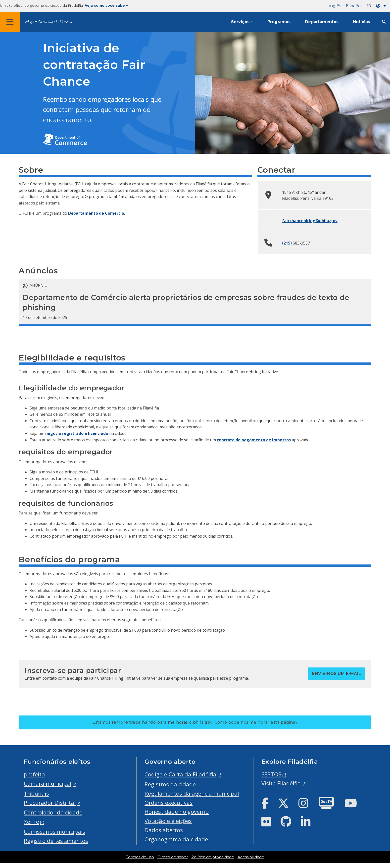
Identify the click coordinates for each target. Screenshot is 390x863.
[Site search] (384, 22)
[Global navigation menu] (10, 22)
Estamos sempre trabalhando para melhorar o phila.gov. (194, 722)
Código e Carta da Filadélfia (180, 774)
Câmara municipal (47, 783)
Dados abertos (164, 830)
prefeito (34, 774)
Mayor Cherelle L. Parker (48, 21)
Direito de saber (172, 857)
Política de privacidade (212, 857)
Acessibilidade (251, 857)
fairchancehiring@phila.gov (310, 220)
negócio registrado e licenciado (76, 433)
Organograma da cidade (176, 839)
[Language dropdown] (382, 6)
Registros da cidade (170, 784)
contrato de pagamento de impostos (254, 440)
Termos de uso (140, 857)
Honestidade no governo (177, 811)
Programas (279, 21)
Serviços (240, 21)
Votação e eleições (168, 821)
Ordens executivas (169, 803)
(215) (287, 243)
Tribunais (36, 793)
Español (354, 5)
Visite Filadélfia (281, 783)
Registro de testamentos (56, 841)
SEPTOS (271, 774)
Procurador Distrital (50, 803)
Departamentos (322, 21)
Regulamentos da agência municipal (192, 793)
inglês (335, 5)
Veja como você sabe (106, 5)
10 (369, 5)
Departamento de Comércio (96, 213)
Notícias (361, 21)
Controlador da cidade (53, 812)
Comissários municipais (54, 831)
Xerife (31, 821)
